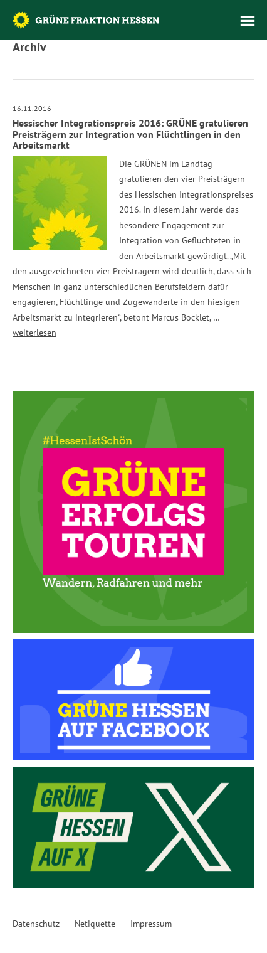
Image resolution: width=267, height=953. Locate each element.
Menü (247, 21)
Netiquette (95, 923)
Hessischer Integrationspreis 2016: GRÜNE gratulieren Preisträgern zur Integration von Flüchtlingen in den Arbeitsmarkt (130, 134)
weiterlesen (34, 332)
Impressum (151, 923)
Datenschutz (36, 923)
